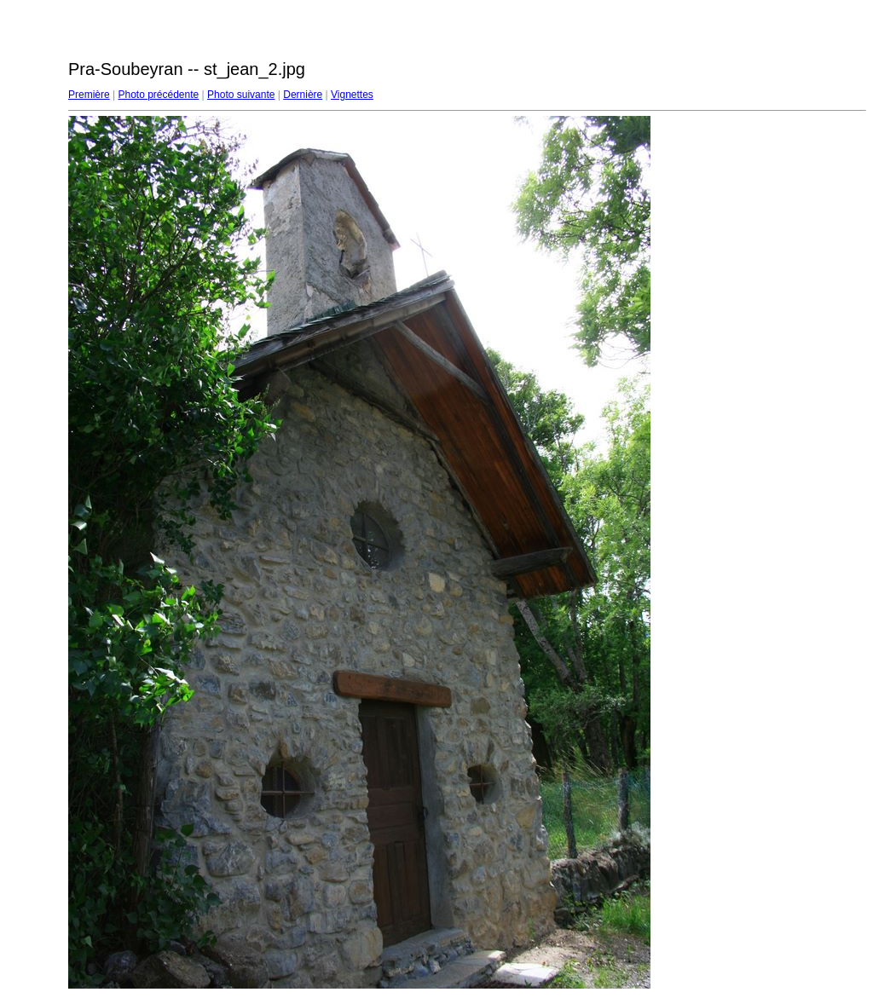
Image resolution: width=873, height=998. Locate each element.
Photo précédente (158, 95)
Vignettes (352, 95)
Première (89, 95)
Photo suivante (241, 95)
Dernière (302, 95)
